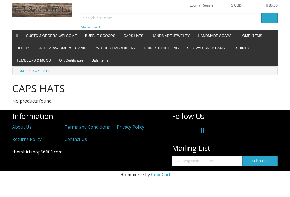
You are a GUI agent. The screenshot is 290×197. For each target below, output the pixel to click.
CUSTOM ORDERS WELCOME (51, 36)
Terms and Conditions (87, 127)
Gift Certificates (71, 60)
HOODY (23, 48)
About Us (21, 127)
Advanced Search (91, 27)
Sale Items (100, 60)
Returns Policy (27, 139)
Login (194, 5)
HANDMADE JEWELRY (171, 36)
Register (207, 5)
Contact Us (76, 139)
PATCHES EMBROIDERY (115, 48)
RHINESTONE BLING (161, 48)
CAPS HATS (133, 36)
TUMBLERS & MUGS (33, 60)
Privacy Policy (130, 127)
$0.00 (272, 5)
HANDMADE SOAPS (214, 36)
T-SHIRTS (241, 48)
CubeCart (160, 175)
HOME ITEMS (251, 36)
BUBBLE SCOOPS (100, 36)
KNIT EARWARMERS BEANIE (62, 48)
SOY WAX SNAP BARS (206, 48)
